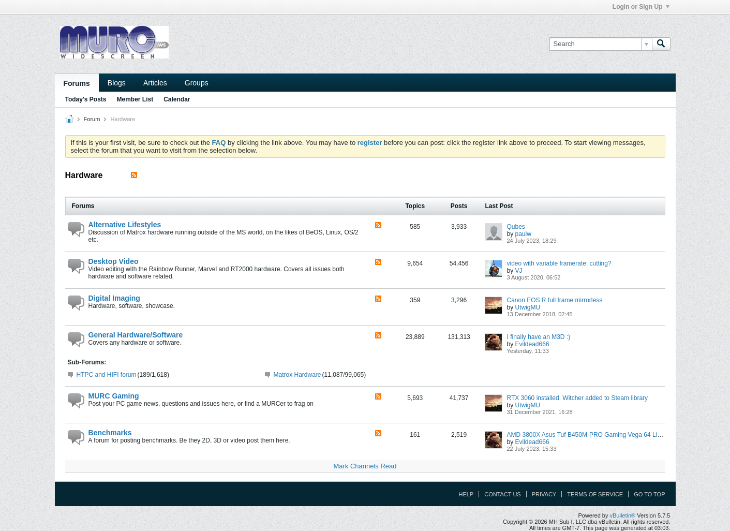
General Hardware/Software (135, 335)
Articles (155, 83)
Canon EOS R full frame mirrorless (554, 300)
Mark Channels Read (364, 466)
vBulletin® (623, 515)
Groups (196, 83)
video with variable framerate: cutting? (558, 263)
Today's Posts (86, 99)
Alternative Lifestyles (124, 224)
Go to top (649, 494)
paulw (523, 234)
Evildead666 (532, 344)
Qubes (515, 226)
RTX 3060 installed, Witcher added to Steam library (577, 398)
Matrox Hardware (297, 374)
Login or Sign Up (641, 6)
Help (465, 494)
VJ (519, 270)
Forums (77, 83)
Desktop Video (113, 261)
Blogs (117, 83)
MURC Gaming (113, 396)
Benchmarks (110, 433)
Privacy (544, 494)
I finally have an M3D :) (538, 337)
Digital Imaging (114, 298)
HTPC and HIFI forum (107, 374)
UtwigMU (528, 307)
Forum (92, 119)
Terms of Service (595, 494)
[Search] (600, 44)
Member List (135, 99)
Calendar (176, 99)
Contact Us (502, 494)
